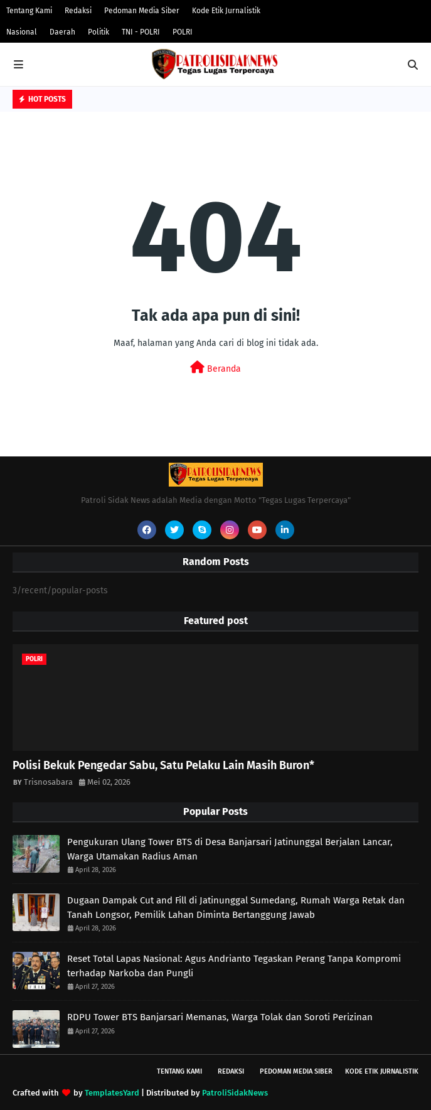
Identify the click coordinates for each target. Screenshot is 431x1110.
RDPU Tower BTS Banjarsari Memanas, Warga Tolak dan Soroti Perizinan (220, 1017)
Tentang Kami (29, 10)
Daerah (62, 32)
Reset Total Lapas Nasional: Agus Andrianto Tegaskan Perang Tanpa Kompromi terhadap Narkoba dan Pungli (234, 966)
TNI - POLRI (141, 32)
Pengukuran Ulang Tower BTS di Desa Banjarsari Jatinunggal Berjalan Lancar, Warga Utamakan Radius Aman (230, 849)
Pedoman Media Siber (141, 10)
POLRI (183, 32)
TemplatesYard (112, 1092)
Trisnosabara (48, 782)
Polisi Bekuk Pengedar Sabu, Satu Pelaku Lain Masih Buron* (163, 765)
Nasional (21, 32)
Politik (98, 32)
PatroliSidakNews (235, 1092)
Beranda (215, 367)
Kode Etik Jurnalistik (226, 10)
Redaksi (78, 10)
